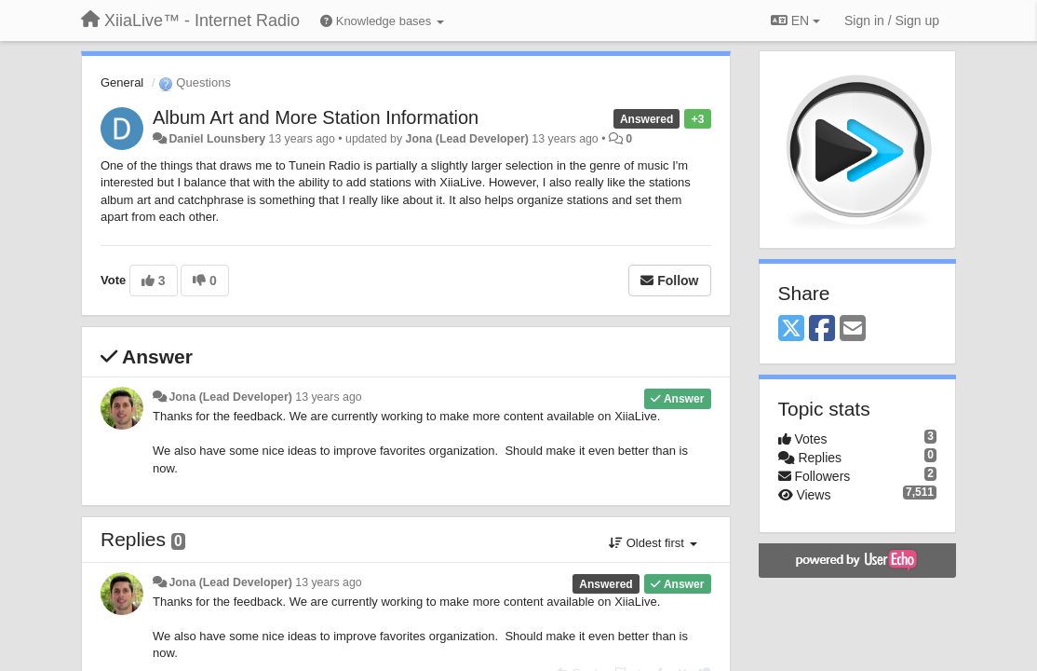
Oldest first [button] (652, 543)
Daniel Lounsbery (216, 138)
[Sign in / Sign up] (892, 20)
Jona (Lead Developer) (467, 138)
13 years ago (328, 397)
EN (795, 20)
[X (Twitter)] (791, 329)
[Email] (853, 329)
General (122, 82)
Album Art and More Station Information (315, 117)
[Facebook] (822, 329)
